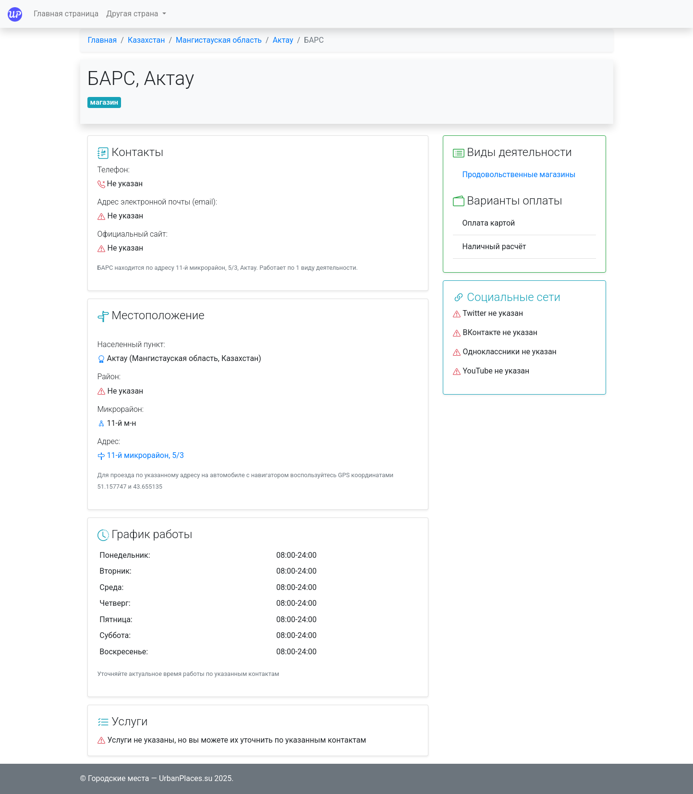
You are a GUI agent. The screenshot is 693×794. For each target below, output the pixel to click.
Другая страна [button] (133, 13)
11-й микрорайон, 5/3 (145, 455)
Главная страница (66, 13)
